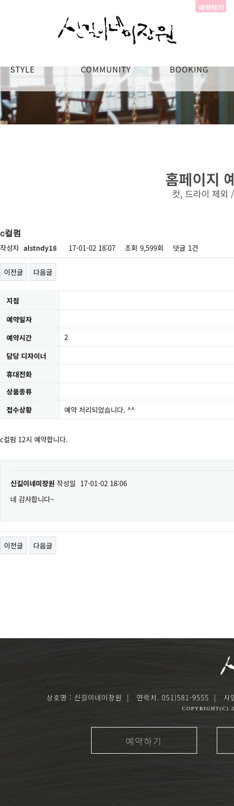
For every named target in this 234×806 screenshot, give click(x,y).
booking (189, 69)
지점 (12, 301)
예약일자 (19, 319)
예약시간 (19, 338)
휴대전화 (19, 374)
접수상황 (19, 410)
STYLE (22, 69)
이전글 (13, 272)
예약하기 (144, 740)
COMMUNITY (106, 69)
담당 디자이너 (26, 356)
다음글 (43, 272)
